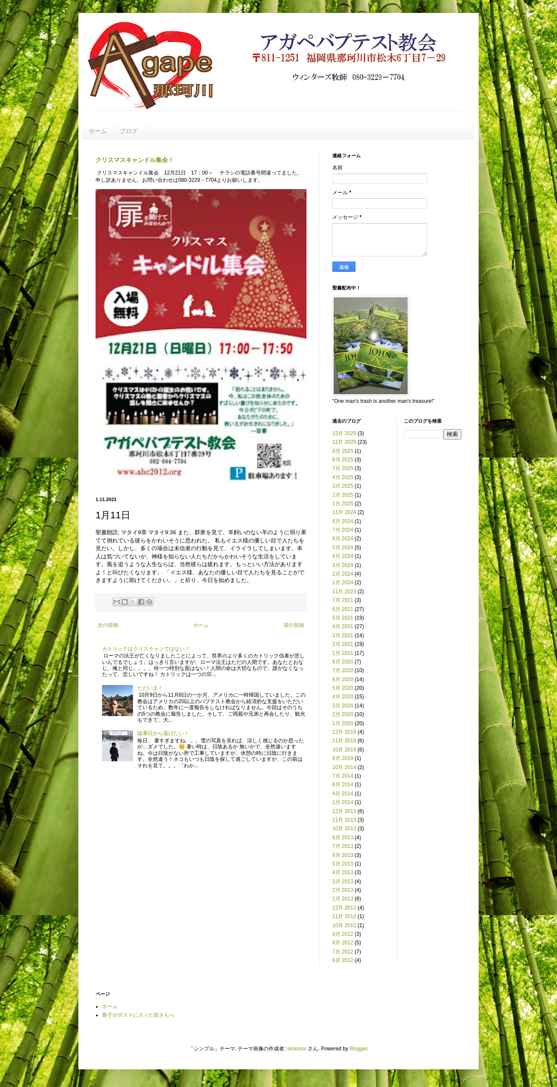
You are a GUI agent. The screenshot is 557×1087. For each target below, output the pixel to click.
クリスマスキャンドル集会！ (135, 159)
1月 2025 (342, 504)
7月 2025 (342, 468)
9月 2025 (342, 451)
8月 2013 (342, 838)
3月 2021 (342, 635)
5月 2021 (342, 618)
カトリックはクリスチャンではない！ (146, 649)
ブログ (129, 131)
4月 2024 (342, 556)
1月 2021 (342, 653)
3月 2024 (342, 565)
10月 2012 (344, 925)
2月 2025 (342, 495)
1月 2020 (342, 723)
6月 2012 (342, 960)
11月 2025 (344, 442)
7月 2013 (342, 846)
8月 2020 (342, 662)
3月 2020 (342, 706)
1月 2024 (342, 582)
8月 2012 (342, 943)
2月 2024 (342, 574)
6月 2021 (342, 609)
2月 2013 (342, 890)
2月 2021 (342, 644)
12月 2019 (344, 732)
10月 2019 (344, 750)
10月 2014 (344, 767)
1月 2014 (342, 802)
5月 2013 (342, 864)
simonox (296, 1049)
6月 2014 (342, 785)
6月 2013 (342, 855)
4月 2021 (342, 626)
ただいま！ (150, 688)
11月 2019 (344, 741)
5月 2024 (342, 548)
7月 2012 (342, 952)
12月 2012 (344, 908)
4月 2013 (342, 872)
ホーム (98, 131)
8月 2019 (342, 758)
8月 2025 (342, 460)
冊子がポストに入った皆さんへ (138, 1015)
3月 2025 (342, 486)
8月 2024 (342, 521)
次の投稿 (108, 625)
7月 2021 (342, 600)
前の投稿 (294, 625)
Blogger (358, 1049)
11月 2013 (344, 820)
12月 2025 (344, 433)
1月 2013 (342, 899)
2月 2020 (342, 714)
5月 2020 (342, 688)
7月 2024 (342, 530)
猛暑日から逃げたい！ (163, 733)
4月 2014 (342, 794)
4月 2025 (342, 477)
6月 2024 (342, 539)
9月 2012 (342, 934)
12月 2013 (344, 811)
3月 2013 (342, 881)
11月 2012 (344, 916)
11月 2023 (344, 592)
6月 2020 (342, 679)
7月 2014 (342, 776)
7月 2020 (342, 670)
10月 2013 (344, 828)
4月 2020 (342, 697)
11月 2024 (344, 512)
